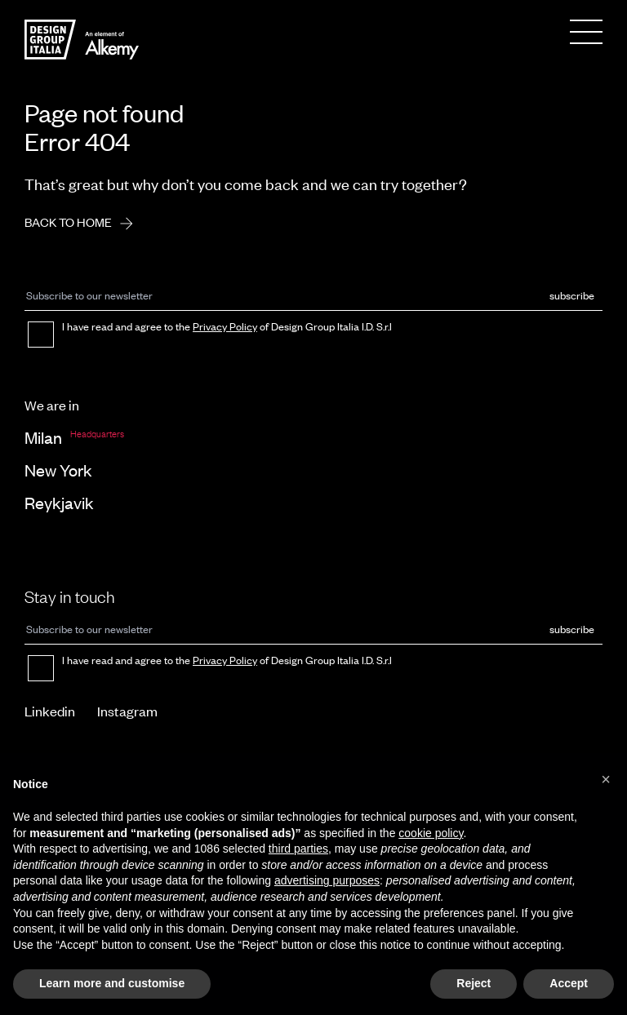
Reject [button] (473, 983)
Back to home (84, 224)
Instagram (127, 711)
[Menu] (586, 32)
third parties (298, 848)
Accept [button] (568, 983)
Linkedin (49, 711)
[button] (606, 779)
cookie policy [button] (430, 833)
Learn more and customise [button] (112, 983)
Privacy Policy (225, 326)
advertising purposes (327, 880)
